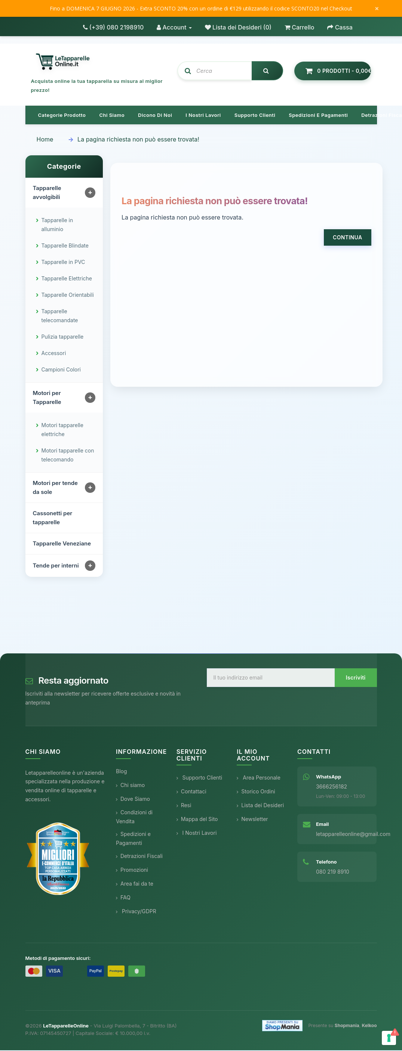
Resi (184, 806)
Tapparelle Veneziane (62, 544)
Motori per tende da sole (55, 488)
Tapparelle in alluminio (57, 225)
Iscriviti (356, 678)
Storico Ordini (256, 792)
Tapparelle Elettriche (67, 279)
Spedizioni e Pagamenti (133, 839)
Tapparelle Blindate (65, 246)
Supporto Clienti (199, 778)
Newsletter (252, 820)
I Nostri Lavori (197, 833)
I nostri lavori (203, 116)
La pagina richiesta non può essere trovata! (138, 140)
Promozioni (132, 870)
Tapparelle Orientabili (68, 295)
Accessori (54, 354)
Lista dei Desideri (260, 806)
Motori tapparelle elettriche (62, 430)
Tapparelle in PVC (63, 262)
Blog (121, 772)
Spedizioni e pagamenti (318, 116)
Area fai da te (134, 884)
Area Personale (258, 778)
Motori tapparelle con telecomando (68, 455)
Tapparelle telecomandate (60, 316)
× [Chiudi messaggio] (377, 8)
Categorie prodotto (62, 116)
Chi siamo (112, 116)
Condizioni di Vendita (134, 817)
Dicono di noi (155, 116)
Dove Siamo (133, 799)
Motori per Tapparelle (47, 398)
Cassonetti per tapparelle (53, 518)
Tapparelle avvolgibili (47, 193)
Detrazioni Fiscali (139, 856)
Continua (347, 238)
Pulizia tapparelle (63, 337)
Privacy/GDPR (136, 912)
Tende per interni (56, 566)
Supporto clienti (255, 116)
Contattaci (191, 792)
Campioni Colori (61, 370)
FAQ (123, 898)
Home (45, 140)
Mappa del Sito (197, 820)
